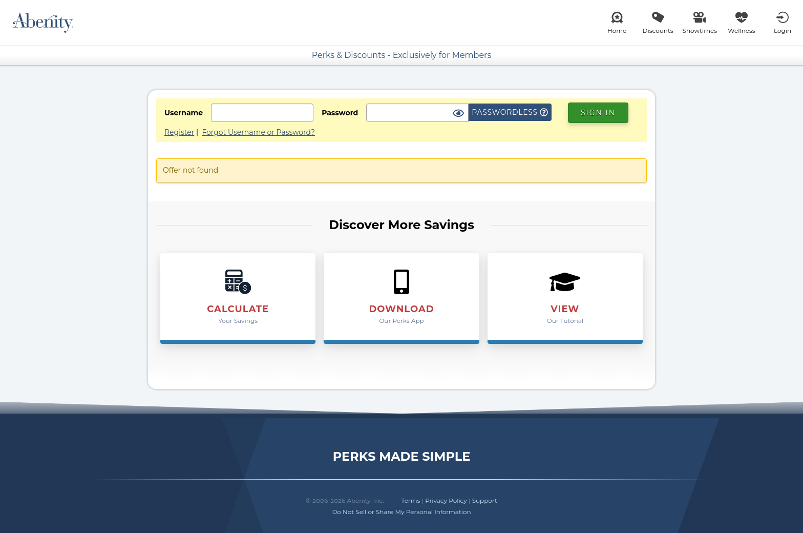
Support (484, 500)
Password (340, 112)
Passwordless (510, 112)
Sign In (598, 112)
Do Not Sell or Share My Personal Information (401, 512)
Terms (411, 500)
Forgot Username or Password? (258, 132)
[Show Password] (458, 114)
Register (179, 132)
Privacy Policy (446, 500)
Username (183, 112)
